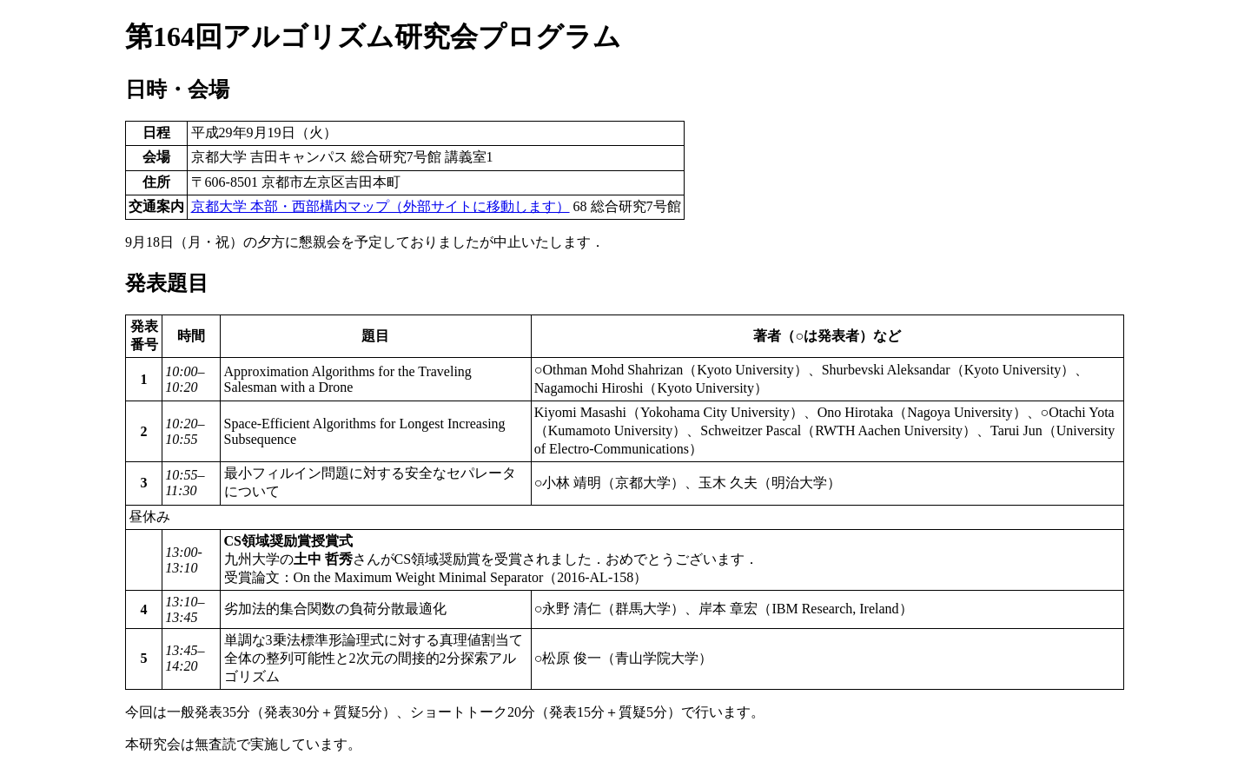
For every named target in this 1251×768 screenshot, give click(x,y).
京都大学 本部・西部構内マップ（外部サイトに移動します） (380, 206)
